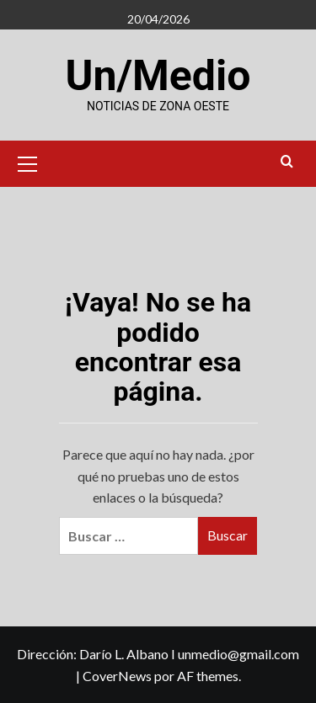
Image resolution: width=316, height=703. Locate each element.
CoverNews (117, 676)
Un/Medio (158, 75)
